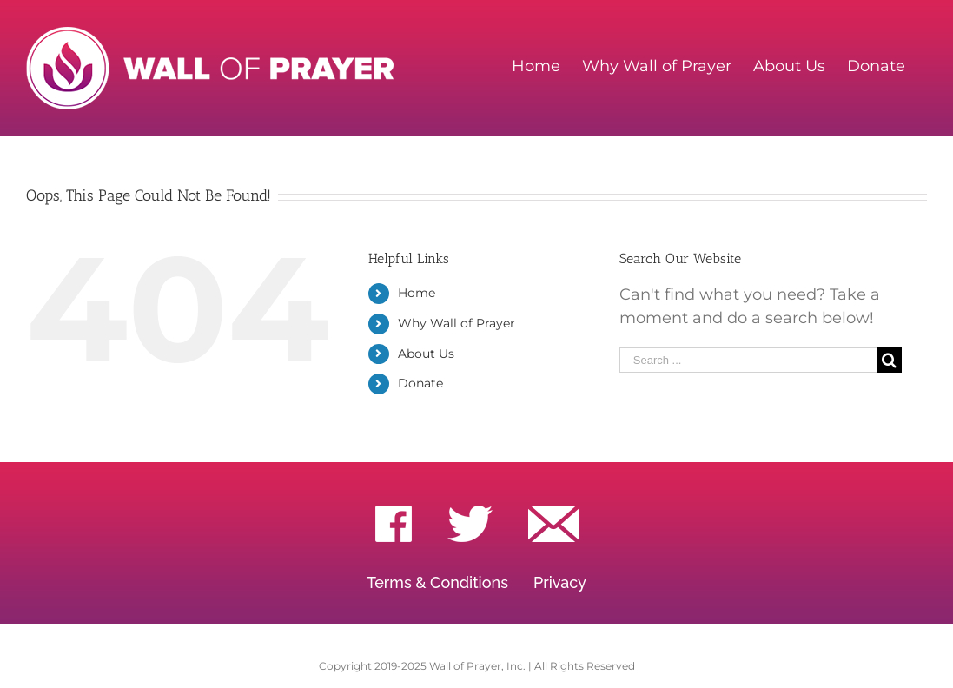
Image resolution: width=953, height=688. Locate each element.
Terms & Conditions (437, 582)
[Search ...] (748, 360)
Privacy (559, 582)
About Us (426, 353)
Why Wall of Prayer (456, 323)
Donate (420, 383)
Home (416, 293)
